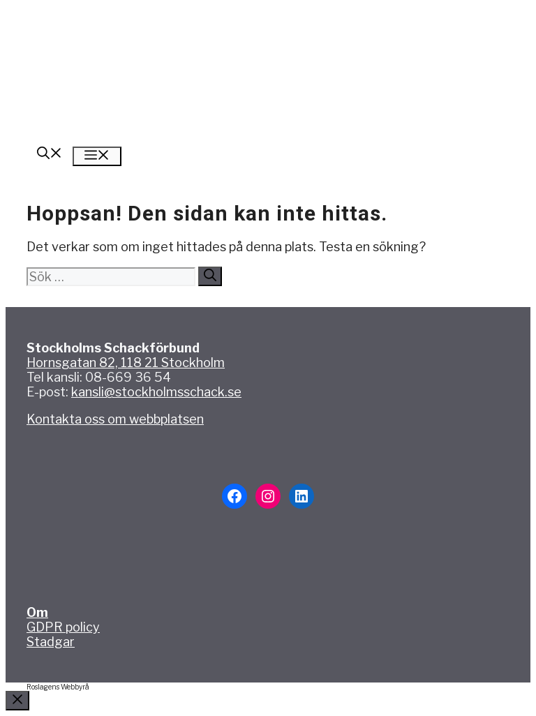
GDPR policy (63, 627)
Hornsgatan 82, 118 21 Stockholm (126, 362)
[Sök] (210, 276)
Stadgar (51, 641)
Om (37, 612)
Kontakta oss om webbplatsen (115, 419)
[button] (50, 154)
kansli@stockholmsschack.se (156, 392)
